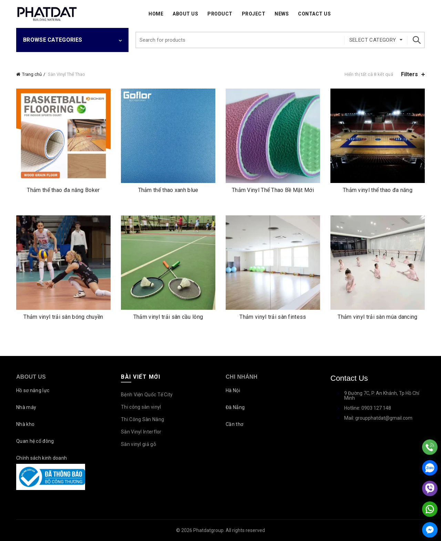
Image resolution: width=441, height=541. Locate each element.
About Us (185, 14)
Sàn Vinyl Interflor (141, 432)
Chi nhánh (241, 377)
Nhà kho (25, 424)
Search (416, 40)
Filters (409, 74)
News (282, 14)
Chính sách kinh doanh (41, 458)
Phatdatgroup (208, 530)
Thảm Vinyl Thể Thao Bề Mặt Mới (273, 190)
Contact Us (314, 14)
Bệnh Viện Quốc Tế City (147, 394)
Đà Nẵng (235, 407)
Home (155, 14)
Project (254, 14)
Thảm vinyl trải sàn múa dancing (377, 317)
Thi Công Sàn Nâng (142, 419)
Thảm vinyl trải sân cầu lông (168, 317)
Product (220, 14)
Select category (372, 40)
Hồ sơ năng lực (32, 390)
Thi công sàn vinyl (141, 407)
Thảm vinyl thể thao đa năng (377, 190)
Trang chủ (32, 74)
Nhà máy (26, 407)
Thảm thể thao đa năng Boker (63, 190)
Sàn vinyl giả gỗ (138, 444)
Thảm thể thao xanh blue (168, 190)
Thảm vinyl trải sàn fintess (272, 317)
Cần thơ (234, 424)
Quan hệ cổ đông (35, 441)
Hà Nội (233, 390)
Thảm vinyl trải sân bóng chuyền (63, 317)
